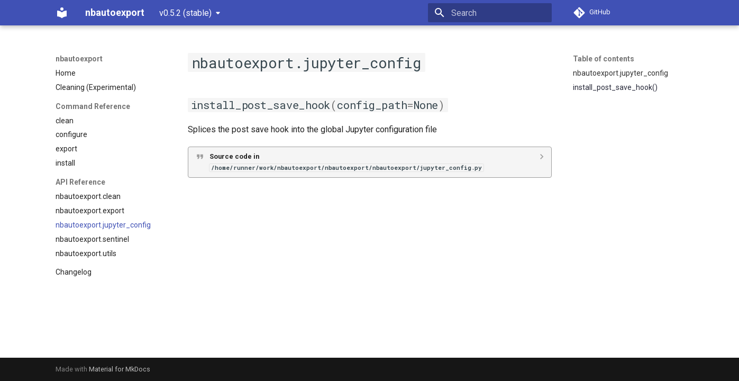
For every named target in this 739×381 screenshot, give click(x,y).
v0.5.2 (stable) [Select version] (185, 13)
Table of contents (603, 59)
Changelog (74, 272)
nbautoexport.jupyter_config (103, 225)
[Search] (490, 12)
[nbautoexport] (61, 12)
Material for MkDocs (119, 369)
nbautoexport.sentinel (92, 239)
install (65, 163)
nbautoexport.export (90, 210)
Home (66, 73)
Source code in (346, 161)
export (66, 148)
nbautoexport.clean (88, 196)
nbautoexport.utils (86, 253)
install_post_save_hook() (615, 87)
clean (65, 120)
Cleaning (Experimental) (96, 87)
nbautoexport (79, 59)
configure (71, 134)
